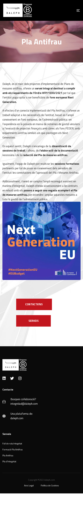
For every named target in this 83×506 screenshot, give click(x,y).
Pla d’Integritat (9, 461)
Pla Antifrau (7, 455)
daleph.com (16, 418)
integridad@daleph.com (24, 404)
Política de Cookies (50, 485)
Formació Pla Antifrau (12, 449)
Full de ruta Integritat (12, 443)
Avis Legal (29, 485)
